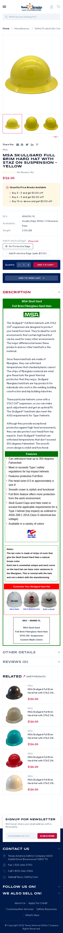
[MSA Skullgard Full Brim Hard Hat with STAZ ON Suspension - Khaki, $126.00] (14, 715)
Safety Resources (46, 909)
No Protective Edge (19, 246)
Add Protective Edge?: (20, 240)
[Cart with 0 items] (58, 7)
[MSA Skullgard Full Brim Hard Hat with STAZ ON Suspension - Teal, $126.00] (14, 738)
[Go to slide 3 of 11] (54, 137)
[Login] (52, 7)
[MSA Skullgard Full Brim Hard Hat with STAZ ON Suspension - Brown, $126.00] (14, 692)
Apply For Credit (37, 903)
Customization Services (20, 909)
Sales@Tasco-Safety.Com (23, 877)
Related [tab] (24, 676)
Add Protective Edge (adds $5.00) (28, 253)
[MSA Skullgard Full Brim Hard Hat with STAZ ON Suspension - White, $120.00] (14, 783)
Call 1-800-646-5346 (20, 871)
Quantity (9, 264)
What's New (32, 915)
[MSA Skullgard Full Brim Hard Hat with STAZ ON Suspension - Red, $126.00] (14, 760)
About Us (19, 903)
